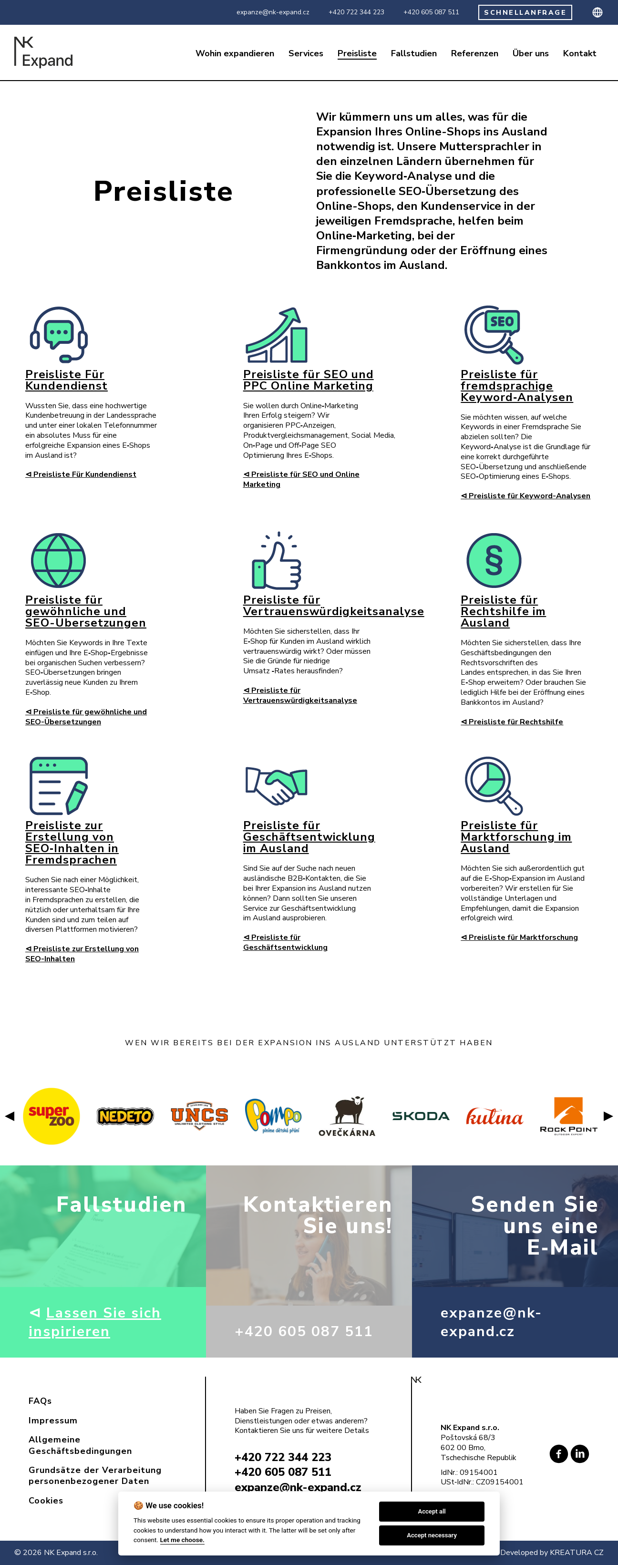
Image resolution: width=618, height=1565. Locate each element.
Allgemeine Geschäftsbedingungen (80, 1445)
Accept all (431, 1511)
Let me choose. (182, 1540)
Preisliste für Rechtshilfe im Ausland (503, 611)
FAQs (40, 1401)
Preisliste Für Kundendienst (66, 380)
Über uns (531, 53)
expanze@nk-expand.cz (273, 12)
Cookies (46, 1500)
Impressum (53, 1420)
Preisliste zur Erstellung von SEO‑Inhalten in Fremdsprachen (72, 842)
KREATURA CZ (577, 1552)
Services (305, 53)
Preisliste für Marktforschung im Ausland (516, 837)
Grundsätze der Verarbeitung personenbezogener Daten (95, 1475)
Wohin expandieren (235, 53)
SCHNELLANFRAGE (525, 12)
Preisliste (357, 53)
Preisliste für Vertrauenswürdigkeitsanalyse (333, 605)
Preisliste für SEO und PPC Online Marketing (308, 380)
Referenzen (474, 53)
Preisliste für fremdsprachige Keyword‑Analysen (517, 386)
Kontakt (580, 53)
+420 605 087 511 (431, 12)
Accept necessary (432, 1535)
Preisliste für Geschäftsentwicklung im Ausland (309, 837)
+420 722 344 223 (356, 12)
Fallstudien (414, 53)
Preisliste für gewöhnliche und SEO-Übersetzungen (85, 611)
